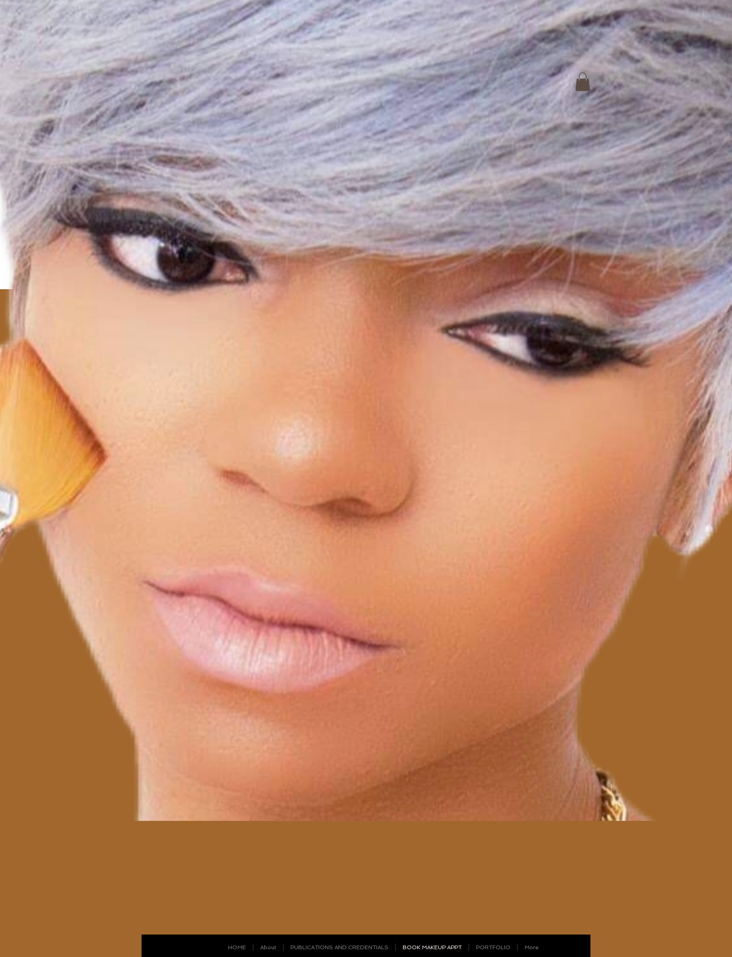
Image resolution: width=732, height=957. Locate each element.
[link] (582, 81)
